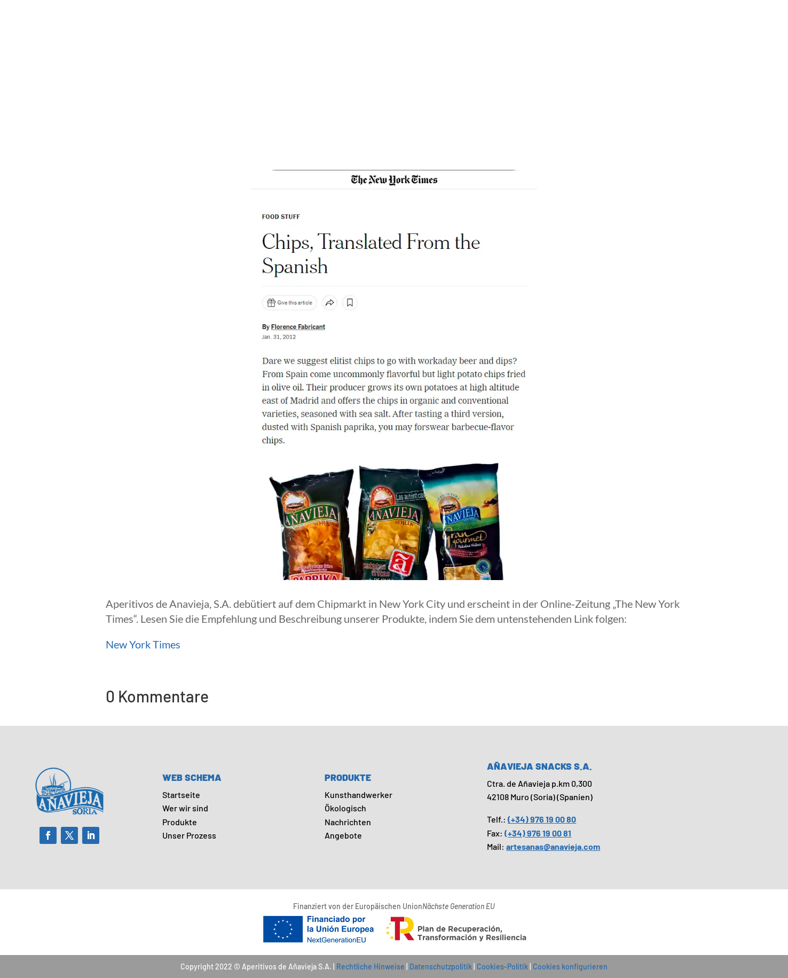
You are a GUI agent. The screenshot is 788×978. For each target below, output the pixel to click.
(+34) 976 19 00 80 (542, 819)
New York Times (143, 644)
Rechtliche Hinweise (370, 966)
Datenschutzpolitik (440, 966)
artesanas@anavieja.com (553, 846)
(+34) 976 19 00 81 (538, 833)
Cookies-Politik (502, 966)
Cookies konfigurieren (570, 966)
